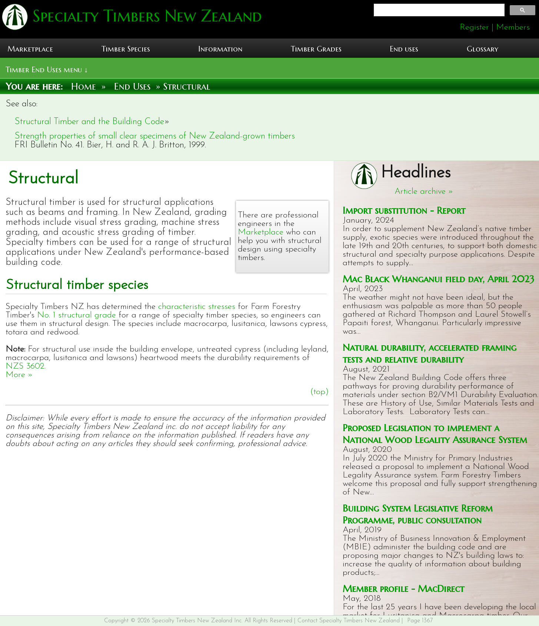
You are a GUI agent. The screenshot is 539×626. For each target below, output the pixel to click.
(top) (319, 392)
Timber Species (126, 49)
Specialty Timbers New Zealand (145, 16)
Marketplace (30, 49)
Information (220, 49)
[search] (438, 10)
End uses (404, 49)
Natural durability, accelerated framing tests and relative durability (429, 353)
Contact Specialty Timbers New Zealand (348, 621)
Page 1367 (420, 621)
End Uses (132, 86)
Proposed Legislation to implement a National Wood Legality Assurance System (435, 434)
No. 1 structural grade (76, 315)
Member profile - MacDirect (403, 589)
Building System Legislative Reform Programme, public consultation (418, 514)
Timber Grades (316, 49)
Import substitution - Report (404, 210)
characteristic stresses (196, 307)
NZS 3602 (25, 366)
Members (513, 27)
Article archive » (424, 191)
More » (19, 375)
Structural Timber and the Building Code (89, 121)
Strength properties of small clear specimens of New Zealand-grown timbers (154, 136)
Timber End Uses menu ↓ (47, 69)
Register (474, 27)
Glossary (482, 49)
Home (83, 86)
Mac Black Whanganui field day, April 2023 (438, 279)
